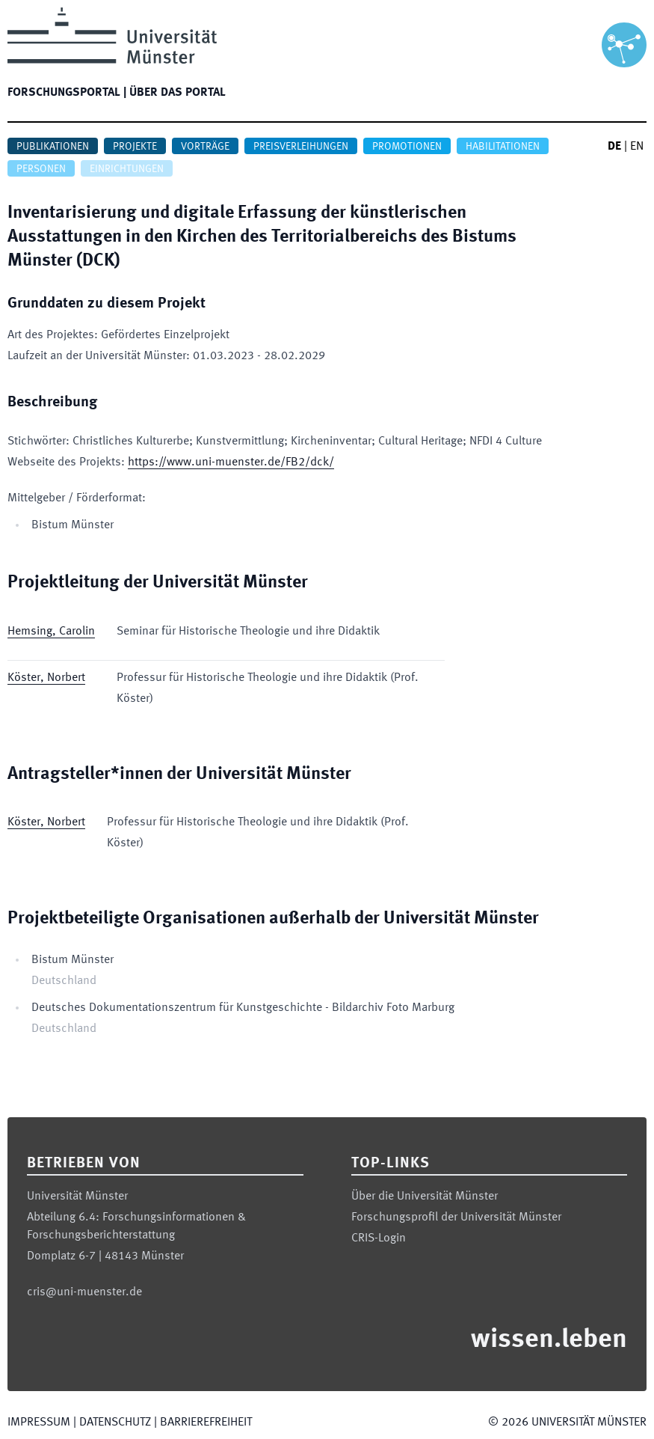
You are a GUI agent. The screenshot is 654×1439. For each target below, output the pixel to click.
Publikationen (52, 146)
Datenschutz (115, 1423)
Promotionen (407, 146)
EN (637, 147)
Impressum (38, 1423)
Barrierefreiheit (206, 1423)
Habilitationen (503, 146)
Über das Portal (177, 93)
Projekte (135, 146)
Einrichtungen (127, 169)
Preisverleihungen (300, 146)
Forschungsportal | (66, 93)
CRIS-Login (378, 1238)
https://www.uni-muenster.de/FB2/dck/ (231, 462)
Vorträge (205, 146)
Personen (41, 169)
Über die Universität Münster (424, 1197)
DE (614, 147)
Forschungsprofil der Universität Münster (456, 1217)
